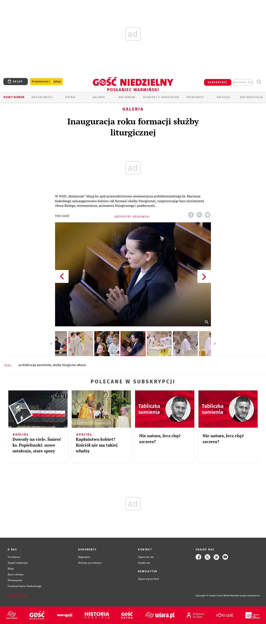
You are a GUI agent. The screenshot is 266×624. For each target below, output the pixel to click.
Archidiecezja (251, 97)
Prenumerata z (46, 81)
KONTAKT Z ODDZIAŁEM (161, 97)
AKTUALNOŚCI (42, 97)
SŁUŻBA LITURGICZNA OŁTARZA (69, 365)
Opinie (70, 97)
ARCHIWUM (126, 97)
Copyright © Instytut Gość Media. (212, 595)
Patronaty (195, 97)
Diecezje (223, 97)
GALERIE (98, 97)
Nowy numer (14, 97)
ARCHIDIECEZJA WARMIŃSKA (34, 365)
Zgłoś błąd (17, 595)
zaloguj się (243, 82)
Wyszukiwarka (259, 82)
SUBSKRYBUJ (217, 82)
